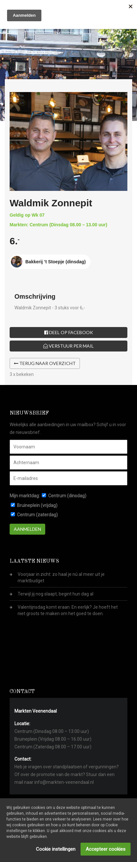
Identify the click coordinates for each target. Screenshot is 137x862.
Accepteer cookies (105, 849)
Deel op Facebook (68, 332)
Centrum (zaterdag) (37, 514)
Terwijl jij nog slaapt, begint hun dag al (55, 593)
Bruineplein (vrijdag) (37, 505)
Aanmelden (27, 529)
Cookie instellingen (55, 849)
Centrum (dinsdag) (67, 495)
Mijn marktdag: (25, 495)
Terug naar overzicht (45, 363)
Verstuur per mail (68, 346)
